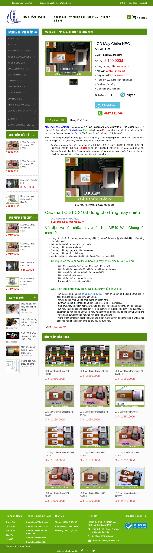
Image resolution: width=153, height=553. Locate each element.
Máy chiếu (13, 39)
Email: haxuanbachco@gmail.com (55, 3)
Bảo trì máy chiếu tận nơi (67, 526)
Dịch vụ (9, 535)
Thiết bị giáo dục (16, 63)
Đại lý (123, 3)
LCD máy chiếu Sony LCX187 (94, 371)
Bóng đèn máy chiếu (18, 69)
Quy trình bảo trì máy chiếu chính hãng (28, 307)
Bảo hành (12, 119)
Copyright (10, 546)
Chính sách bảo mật (35, 542)
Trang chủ (60, 17)
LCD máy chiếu (86, 31)
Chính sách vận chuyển (37, 522)
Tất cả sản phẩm (67, 31)
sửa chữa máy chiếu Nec (90, 294)
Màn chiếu (13, 45)
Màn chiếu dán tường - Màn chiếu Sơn (28, 350)
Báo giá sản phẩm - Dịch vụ (21, 125)
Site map (133, 3)
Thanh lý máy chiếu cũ (66, 522)
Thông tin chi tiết (56, 120)
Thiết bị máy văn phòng (19, 57)
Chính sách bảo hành (36, 538)
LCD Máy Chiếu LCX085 (126, 412)
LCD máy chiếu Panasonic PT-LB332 (27, 164)
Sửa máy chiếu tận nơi (66, 531)
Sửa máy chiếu (15, 99)
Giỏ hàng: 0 (142, 17)
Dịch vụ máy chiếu (17, 93)
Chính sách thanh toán (37, 526)
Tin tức (105, 17)
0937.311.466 (110, 113)
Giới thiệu (10, 526)
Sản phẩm (93, 17)
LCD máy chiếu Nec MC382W (65, 219)
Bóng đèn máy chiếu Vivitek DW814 (27, 199)
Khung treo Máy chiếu (19, 105)
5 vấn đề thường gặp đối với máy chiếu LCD (28, 336)
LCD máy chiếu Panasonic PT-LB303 (27, 145)
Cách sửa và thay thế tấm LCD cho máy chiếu (29, 322)
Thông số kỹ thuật (79, 120)
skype (127, 94)
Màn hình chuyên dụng (19, 51)
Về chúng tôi (77, 17)
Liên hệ (143, 3)
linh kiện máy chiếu (17, 75)
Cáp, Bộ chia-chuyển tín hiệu (22, 111)
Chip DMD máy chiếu (17, 87)
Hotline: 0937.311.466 (22, 3)
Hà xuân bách (34, 17)
